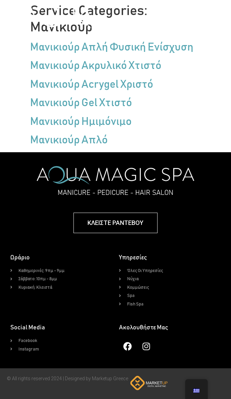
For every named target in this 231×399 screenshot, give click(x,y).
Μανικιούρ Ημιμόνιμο (81, 121)
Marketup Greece (110, 378)
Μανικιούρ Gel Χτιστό (81, 103)
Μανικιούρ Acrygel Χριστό (91, 84)
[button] (173, 21)
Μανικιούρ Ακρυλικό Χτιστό (95, 65)
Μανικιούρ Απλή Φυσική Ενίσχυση (111, 47)
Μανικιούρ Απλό (69, 140)
